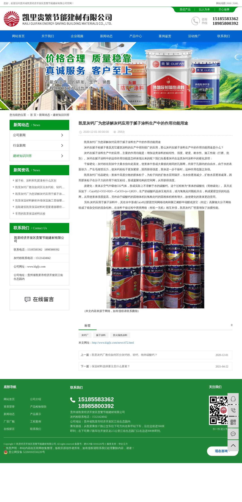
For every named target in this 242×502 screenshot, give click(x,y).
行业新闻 (19, 145)
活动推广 (194, 36)
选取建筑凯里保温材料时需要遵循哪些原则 (40, 207)
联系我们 (223, 36)
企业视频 (77, 36)
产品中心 (135, 36)
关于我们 (47, 36)
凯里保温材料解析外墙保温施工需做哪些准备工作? (40, 200)
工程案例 (35, 421)
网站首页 (18, 36)
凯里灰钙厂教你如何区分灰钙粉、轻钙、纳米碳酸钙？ (40, 187)
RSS (229, 3)
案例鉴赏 (165, 36)
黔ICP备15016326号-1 (95, 444)
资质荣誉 (9, 406)
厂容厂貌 (9, 421)
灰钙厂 (85, 335)
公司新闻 (19, 135)
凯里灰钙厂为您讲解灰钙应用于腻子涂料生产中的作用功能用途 (40, 193)
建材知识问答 (61, 114)
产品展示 (35, 414)
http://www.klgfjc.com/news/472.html (113, 342)
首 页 (33, 114)
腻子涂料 (101, 335)
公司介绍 (35, 399)
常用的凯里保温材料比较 (30, 213)
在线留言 (9, 428)
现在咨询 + (222, 451)
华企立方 (123, 444)
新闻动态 (106, 36)
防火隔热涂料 (120, 335)
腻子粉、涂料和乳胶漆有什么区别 (35, 180)
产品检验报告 (38, 406)
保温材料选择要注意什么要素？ (111, 366)
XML (235, 3)
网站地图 (221, 3)
